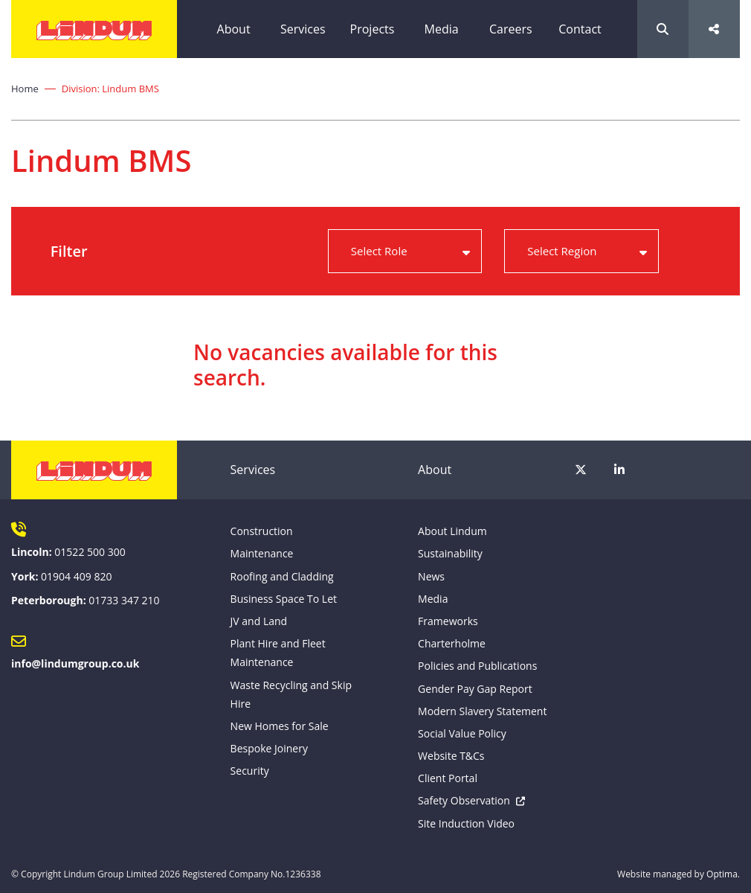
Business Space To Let (284, 599)
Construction (262, 531)
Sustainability (450, 553)
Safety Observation (464, 800)
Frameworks (448, 621)
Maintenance (262, 553)
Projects (372, 29)
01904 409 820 (76, 576)
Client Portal (447, 778)
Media (442, 29)
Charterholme (452, 643)
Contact (579, 29)
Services (303, 29)
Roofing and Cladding (282, 576)
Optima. (723, 874)
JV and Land (259, 621)
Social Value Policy (462, 733)
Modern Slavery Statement (482, 711)
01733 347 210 (123, 600)
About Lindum (452, 531)
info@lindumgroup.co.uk (75, 663)
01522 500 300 (89, 552)
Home (25, 88)
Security (250, 771)
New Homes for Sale (280, 726)
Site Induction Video (466, 823)
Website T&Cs (451, 756)
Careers (510, 29)
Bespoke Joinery (269, 748)
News (431, 576)
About (234, 29)
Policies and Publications (477, 666)
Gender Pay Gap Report (475, 689)
